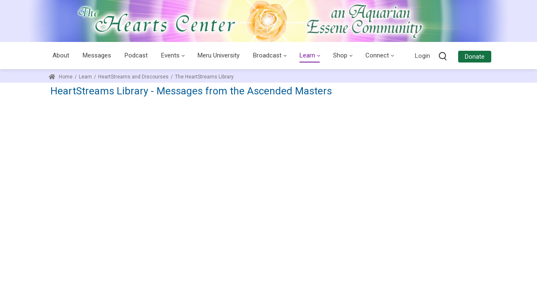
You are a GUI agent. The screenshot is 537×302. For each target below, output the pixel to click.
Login (422, 56)
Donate (475, 56)
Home (61, 77)
